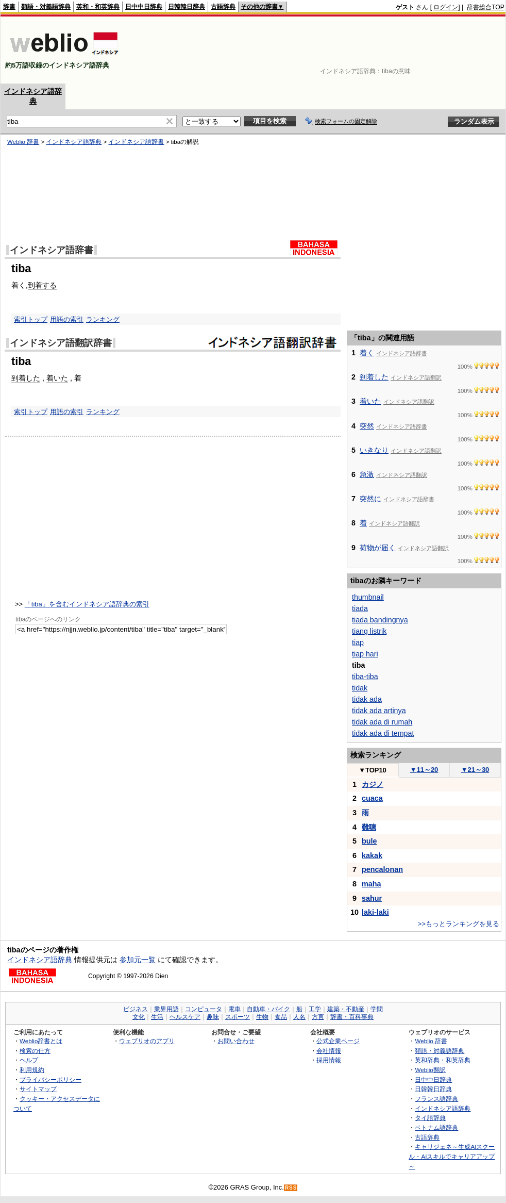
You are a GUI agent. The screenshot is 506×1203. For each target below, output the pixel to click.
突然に (370, 499)
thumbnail (368, 597)
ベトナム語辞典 (436, 1127)
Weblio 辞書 (431, 1040)
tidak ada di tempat (383, 733)
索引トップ (30, 412)
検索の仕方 (35, 1050)
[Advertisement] (472, 50)
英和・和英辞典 (98, 7)
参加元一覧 (138, 959)
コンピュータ (203, 1009)
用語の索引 (66, 412)
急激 (367, 474)
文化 (138, 1017)
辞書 (9, 7)
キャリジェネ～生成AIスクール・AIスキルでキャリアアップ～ (452, 1156)
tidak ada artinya (379, 710)
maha (371, 884)
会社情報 (328, 1050)
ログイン (445, 7)
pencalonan (382, 869)
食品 (281, 1017)
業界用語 (166, 1009)
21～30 (475, 769)
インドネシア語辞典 (39, 959)
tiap (358, 642)
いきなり (374, 450)
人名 (299, 1017)
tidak (359, 688)
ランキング (103, 412)
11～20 (424, 769)
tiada (360, 608)
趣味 (213, 1017)
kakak (372, 855)
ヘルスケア (185, 1017)
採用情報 (328, 1060)
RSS (291, 1188)
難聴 (369, 827)
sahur (372, 898)
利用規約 (32, 1069)
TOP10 (372, 770)
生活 (157, 1017)
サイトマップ (38, 1088)
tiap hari (365, 654)
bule (369, 841)
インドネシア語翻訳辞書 (61, 343)
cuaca (372, 798)
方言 (318, 1017)
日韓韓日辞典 (186, 7)
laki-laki (375, 912)
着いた (57, 378)
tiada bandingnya (380, 620)
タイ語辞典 (430, 1117)
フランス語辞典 (436, 1098)
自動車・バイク (268, 1009)
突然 (367, 426)
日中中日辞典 (143, 7)
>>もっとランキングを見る (458, 924)
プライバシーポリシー (50, 1079)
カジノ (372, 784)
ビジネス (135, 1009)
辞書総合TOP (485, 7)
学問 (376, 1009)
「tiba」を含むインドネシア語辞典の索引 (87, 604)
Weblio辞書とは (41, 1040)
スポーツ (237, 1017)
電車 (234, 1009)
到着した (25, 378)
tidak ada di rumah (382, 722)
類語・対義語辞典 (46, 7)
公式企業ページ (338, 1040)
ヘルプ (29, 1060)
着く (367, 353)
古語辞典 (223, 7)
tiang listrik (369, 631)
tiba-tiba (365, 676)
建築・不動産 (345, 1009)
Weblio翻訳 (430, 1069)
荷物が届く (378, 547)
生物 (262, 1017)
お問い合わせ (236, 1040)
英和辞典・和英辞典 (442, 1060)
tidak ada (367, 699)
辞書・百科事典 (352, 1017)
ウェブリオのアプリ (147, 1040)
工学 (315, 1009)
